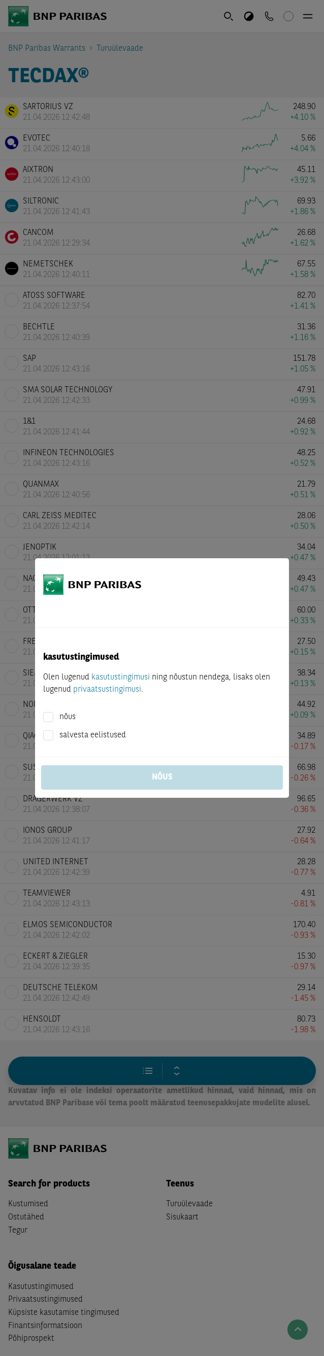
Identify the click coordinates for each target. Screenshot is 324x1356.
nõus (67, 717)
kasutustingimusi (120, 677)
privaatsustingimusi (107, 690)
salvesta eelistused (92, 735)
